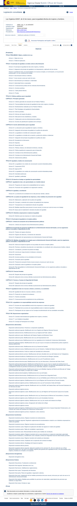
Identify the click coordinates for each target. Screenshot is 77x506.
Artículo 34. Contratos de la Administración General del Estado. (25, 155)
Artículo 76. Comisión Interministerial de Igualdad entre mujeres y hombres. (28, 316)
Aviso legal (26, 498)
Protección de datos (40, 498)
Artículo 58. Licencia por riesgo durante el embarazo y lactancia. (25, 252)
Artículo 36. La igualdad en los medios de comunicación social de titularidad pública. (30, 164)
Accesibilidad (32, 498)
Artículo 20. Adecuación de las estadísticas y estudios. (23, 116)
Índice (20, 45)
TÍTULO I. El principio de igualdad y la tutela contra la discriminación (25, 63)
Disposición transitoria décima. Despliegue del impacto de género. (26, 443)
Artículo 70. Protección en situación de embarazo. (21, 294)
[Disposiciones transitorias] (13, 415)
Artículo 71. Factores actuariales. (17, 296)
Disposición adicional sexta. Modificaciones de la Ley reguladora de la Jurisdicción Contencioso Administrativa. (37, 340)
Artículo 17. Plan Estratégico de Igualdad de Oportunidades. (24, 109)
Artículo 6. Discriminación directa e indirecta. (20, 75)
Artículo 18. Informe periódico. (16, 111)
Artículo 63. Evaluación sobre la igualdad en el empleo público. (25, 264)
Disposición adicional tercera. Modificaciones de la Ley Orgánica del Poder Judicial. (30, 332)
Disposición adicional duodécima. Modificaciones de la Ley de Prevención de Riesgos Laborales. (34, 356)
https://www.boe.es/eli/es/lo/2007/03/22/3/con (28, 31)
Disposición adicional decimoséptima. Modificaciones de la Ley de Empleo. (28, 373)
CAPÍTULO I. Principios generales (15, 98)
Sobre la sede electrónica (14, 498)
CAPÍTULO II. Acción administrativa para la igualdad (20, 124)
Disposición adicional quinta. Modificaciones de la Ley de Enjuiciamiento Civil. (29, 337)
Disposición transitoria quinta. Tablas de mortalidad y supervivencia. (26, 429)
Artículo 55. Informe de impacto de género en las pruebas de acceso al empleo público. (31, 244)
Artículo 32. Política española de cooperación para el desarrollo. (25, 150)
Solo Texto (14, 45)
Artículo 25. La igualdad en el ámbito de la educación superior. (25, 132)
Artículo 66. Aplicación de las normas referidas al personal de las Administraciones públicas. (32, 277)
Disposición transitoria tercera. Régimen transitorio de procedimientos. (27, 424)
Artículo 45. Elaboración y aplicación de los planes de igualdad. (25, 199)
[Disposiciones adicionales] (13, 324)
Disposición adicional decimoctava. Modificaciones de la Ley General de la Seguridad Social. (33, 375)
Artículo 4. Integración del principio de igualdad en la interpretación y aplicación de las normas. (33, 69)
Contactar (6, 498)
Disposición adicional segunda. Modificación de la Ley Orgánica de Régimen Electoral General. (33, 330)
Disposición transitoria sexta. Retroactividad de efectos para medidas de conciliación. (31, 431)
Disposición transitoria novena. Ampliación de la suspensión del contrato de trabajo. (30, 440)
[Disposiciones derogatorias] (14, 453)
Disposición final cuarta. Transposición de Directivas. (22, 470)
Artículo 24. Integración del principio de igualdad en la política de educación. (28, 130)
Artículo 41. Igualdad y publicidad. (17, 176)
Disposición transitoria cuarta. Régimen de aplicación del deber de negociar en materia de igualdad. (34, 426)
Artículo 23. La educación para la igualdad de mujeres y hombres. (26, 127)
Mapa (22, 498)
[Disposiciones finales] (12, 460)
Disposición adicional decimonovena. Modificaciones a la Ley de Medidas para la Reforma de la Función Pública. (38, 378)
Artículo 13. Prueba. (14, 93)
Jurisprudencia (67, 45)
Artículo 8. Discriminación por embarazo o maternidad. (23, 80)
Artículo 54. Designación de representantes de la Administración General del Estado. (30, 237)
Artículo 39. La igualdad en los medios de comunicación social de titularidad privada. (30, 171)
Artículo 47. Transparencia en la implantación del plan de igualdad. (26, 204)
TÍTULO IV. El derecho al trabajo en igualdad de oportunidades (23, 179)
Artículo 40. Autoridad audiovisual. (17, 174)
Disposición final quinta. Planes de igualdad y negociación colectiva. (26, 473)
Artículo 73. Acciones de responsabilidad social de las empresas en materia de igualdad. (31, 305)
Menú (61, 6)
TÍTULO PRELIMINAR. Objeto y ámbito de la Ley (19, 55)
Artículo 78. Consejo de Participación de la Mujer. (21, 321)
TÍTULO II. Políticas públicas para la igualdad (18, 96)
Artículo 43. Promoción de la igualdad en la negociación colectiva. (26, 187)
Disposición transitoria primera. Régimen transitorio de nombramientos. (27, 418)
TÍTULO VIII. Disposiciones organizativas (17, 313)
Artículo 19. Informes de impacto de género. (20, 114)
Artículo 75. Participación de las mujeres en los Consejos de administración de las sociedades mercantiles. (36, 310)
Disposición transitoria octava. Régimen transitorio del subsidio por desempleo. (29, 438)
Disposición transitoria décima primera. (19, 445)
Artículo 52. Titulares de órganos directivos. (20, 232)
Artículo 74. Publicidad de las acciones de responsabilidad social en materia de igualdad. (32, 308)
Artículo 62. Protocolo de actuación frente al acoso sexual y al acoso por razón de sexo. (31, 262)
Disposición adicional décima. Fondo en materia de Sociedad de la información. (29, 351)
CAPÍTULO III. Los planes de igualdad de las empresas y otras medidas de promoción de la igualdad (33, 196)
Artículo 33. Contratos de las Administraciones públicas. (23, 152)
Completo (7, 45)
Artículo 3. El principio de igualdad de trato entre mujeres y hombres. (26, 66)
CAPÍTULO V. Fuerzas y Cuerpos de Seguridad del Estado (22, 280)
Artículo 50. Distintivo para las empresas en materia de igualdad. (25, 216)
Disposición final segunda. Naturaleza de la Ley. (21, 465)
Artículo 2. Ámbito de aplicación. (17, 60)
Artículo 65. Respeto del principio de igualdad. (21, 274)
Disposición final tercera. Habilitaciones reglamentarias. (23, 468)
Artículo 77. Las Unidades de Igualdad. (19, 319)
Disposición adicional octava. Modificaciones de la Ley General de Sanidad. (28, 346)
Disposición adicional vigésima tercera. (19, 389)
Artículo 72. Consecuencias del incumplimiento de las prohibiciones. (26, 299)
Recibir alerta (57, 45)
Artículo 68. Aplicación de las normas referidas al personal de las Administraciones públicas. (32, 285)
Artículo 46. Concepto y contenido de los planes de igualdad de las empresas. (29, 202)
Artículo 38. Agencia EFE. (15, 169)
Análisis (25, 45)
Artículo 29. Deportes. (14, 142)
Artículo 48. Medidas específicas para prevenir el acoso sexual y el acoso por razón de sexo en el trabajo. (36, 207)
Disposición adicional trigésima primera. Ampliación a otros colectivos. (27, 411)
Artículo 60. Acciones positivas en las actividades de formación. (25, 257)
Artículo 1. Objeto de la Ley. (16, 58)
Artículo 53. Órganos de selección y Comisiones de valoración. (25, 234)
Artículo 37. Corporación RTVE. (17, 166)
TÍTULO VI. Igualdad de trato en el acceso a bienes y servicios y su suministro (27, 288)
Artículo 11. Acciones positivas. (17, 88)
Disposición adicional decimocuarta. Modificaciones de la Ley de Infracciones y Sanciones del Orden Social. (37, 361)
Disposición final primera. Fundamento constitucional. (22, 463)
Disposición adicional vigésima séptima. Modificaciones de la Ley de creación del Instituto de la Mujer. (35, 400)
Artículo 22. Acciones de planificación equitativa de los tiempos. (25, 121)
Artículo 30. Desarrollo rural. (16, 145)
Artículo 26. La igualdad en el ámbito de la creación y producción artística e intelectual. (31, 135)
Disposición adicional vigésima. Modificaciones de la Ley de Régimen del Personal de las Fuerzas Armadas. (37, 380)
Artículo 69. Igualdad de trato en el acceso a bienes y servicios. (25, 291)
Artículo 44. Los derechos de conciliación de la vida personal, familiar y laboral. (29, 193)
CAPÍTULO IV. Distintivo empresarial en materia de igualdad (22, 213)
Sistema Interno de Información (52, 498)
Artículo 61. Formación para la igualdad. (19, 259)
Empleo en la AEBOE (68, 498)
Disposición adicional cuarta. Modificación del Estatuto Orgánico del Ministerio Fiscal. (31, 335)
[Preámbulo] (9, 52)
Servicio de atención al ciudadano (55, 493)
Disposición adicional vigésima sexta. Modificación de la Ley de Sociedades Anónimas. (31, 398)
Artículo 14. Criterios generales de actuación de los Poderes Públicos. (27, 101)
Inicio (11, 8)
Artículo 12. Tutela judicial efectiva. (18, 90)
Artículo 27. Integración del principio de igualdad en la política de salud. (27, 137)
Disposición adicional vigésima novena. (19, 405)
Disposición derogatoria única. (16, 456)
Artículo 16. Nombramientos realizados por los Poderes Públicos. (25, 106)
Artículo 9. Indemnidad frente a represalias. (20, 83)
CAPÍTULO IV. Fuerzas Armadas (14, 271)
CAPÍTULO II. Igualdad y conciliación (16, 190)
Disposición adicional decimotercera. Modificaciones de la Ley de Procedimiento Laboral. (32, 359)
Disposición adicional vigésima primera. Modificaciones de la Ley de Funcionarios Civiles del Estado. (35, 383)
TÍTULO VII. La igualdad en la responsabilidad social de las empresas (25, 302)
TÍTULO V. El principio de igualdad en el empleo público (21, 219)
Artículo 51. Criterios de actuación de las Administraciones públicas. (26, 224)
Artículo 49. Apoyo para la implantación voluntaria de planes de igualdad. (27, 209)
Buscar (15, 8)
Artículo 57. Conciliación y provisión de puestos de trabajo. (24, 249)
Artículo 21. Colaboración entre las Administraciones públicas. (25, 119)
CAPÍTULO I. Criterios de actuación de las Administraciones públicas (25, 221)
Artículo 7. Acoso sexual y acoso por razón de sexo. (22, 78)
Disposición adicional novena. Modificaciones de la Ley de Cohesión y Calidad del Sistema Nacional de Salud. (37, 349)
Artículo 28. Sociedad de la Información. (19, 140)
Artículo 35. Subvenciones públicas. (18, 157)
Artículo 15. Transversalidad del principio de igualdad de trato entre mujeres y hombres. (31, 104)
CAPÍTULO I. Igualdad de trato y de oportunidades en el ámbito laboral (25, 182)
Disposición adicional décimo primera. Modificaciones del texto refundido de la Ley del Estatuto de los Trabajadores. (39, 354)
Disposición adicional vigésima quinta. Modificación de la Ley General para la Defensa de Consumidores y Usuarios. (39, 395)
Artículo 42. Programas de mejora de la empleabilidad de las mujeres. (27, 185)
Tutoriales (61, 498)
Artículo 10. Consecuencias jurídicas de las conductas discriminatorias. (27, 85)
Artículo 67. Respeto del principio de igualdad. (21, 283)
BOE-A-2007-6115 (22, 30)
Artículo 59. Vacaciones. (15, 254)
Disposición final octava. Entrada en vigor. (19, 483)
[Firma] (8, 486)
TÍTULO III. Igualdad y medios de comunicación (19, 160)
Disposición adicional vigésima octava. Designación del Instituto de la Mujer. (28, 403)
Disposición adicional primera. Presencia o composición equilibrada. (26, 327)
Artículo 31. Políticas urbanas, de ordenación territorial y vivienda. (26, 147)
